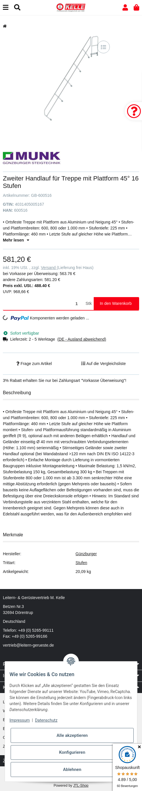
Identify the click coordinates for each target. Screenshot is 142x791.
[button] (125, 7)
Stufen (81, 562)
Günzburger (86, 553)
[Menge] (43, 303)
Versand (49, 267)
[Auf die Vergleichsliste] (103, 47)
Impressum (19, 720)
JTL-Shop (80, 786)
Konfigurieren (72, 752)
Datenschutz (46, 720)
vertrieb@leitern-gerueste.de (28, 645)
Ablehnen (72, 769)
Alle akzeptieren (72, 735)
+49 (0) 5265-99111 (35, 630)
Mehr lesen (16, 240)
